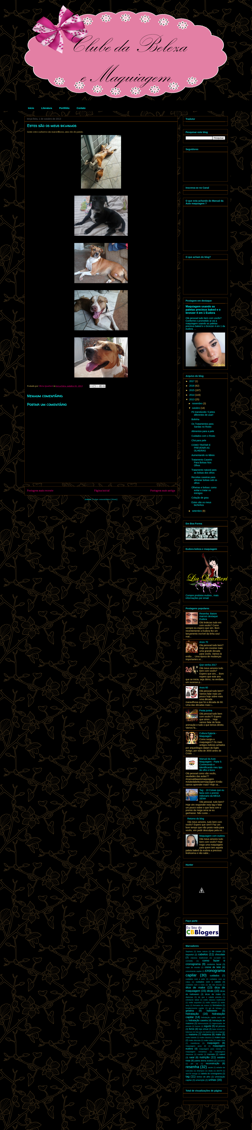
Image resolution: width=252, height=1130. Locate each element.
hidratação (192, 1013)
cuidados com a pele (195, 979)
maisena (193, 1034)
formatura (217, 1005)
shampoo (200, 1071)
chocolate (220, 954)
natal (191, 1057)
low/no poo (210, 1032)
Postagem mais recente (40, 490)
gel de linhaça (215, 1008)
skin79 (219, 1071)
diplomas (189, 997)
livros (191, 1029)
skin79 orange (192, 1074)
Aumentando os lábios (203, 455)
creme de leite (213, 967)
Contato (81, 108)
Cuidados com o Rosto (203, 436)
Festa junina (205, 710)
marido (200, 1054)
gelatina (190, 1010)
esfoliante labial (192, 1000)
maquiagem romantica (196, 1052)
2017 (192, 381)
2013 (192, 399)
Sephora (189, 951)
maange (221, 1032)
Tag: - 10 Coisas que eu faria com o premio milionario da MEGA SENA (211, 794)
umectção (200, 1080)
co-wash (217, 958)
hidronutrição (203, 1023)
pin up (194, 1064)
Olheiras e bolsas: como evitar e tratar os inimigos (203, 490)
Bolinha (195, 419)
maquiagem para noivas (210, 1049)
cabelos (203, 954)
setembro (197, 511)
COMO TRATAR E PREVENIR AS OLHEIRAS (200, 448)
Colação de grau (200, 497)
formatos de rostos (201, 1005)
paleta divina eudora (203, 1061)
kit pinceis (220, 1026)
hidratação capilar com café (213, 1017)
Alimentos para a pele (202, 431)
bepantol (190, 954)
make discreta (195, 1040)
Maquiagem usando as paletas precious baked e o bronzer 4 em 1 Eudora (203, 309)
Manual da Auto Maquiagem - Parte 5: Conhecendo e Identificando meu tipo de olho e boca (210, 764)
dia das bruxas (215, 985)
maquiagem (213, 1043)
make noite (208, 1040)
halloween (212, 1010)
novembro (197, 403)
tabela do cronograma (211, 1073)
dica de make (195, 987)
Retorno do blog (195, 818)
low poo (199, 1032)
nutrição (205, 1057)
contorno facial (214, 964)
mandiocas (195, 1043)
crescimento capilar (194, 971)
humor (197, 1026)
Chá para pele (198, 440)
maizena (206, 1034)
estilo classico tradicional (214, 1000)
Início (31, 108)
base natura (202, 951)
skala (210, 1071)
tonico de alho (203, 1077)
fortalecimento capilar (195, 1008)
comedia (189, 961)
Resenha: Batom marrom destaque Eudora (208, 616)
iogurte (207, 1026)
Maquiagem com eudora (212, 835)
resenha (192, 1067)
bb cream (216, 951)
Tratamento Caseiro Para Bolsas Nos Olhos (201, 462)
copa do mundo (193, 967)
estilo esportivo (195, 1002)
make (218, 1034)
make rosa (220, 1040)
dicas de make (213, 994)
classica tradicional (199, 958)
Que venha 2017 (208, 664)
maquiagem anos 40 (196, 1046)
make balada (191, 1037)
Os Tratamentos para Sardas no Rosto (202, 425)
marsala (211, 1054)
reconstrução (212, 1063)
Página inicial (102, 490)
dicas (210, 990)
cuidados (214, 975)
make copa (220, 1037)
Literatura (46, 108)
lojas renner (217, 1029)
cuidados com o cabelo (208, 982)
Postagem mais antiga (162, 490)
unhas (212, 1079)
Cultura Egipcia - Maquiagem (208, 734)
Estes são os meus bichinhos (201, 504)
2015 (192, 390)
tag (188, 1076)
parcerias (221, 1061)
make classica (205, 1037)
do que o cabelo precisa (209, 997)
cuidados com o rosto (195, 985)
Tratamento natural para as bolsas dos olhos (203, 471)
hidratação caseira (198, 1020)
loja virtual (203, 1029)
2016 (192, 385)
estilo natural (211, 1002)
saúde (210, 1067)
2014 (192, 395)
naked (222, 1054)
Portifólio (64, 108)
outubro (196, 408)
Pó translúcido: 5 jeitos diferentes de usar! (203, 413)
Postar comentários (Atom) (104, 499)
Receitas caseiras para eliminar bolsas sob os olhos (204, 480)
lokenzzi (189, 1032)
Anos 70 (203, 642)
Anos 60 (203, 687)
